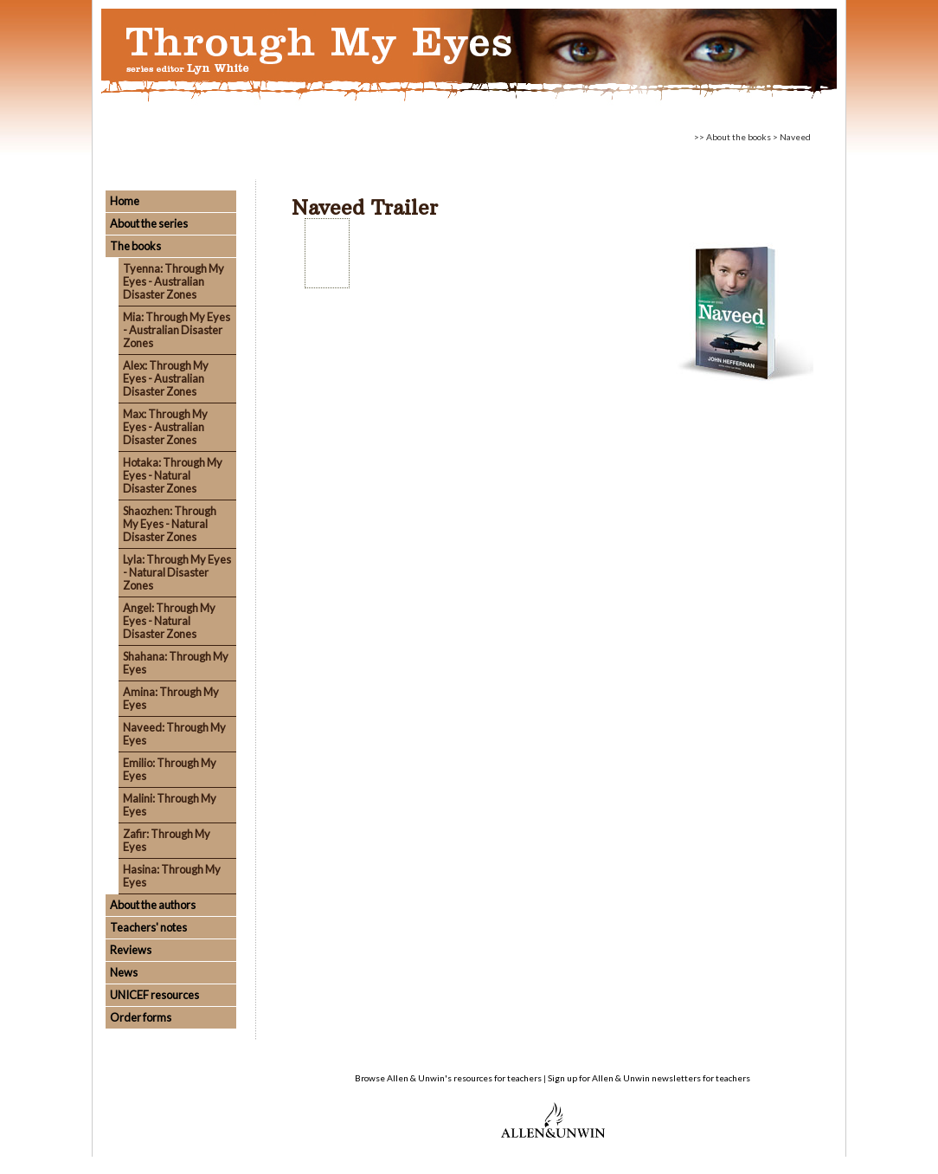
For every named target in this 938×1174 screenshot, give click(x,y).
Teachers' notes (148, 927)
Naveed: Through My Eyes (174, 733)
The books (135, 246)
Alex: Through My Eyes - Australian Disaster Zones (166, 378)
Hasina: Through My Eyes (172, 875)
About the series (149, 223)
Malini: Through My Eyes (169, 804)
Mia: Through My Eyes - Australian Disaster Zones (176, 330)
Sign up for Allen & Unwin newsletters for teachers (649, 1078)
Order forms (140, 1017)
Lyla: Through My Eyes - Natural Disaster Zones (177, 572)
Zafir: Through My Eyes (166, 840)
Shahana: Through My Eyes (175, 662)
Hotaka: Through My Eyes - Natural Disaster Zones (172, 475)
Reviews (130, 950)
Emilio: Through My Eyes (169, 769)
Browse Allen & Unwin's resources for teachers (448, 1078)
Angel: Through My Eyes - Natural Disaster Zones (169, 621)
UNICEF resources (154, 995)
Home (124, 201)
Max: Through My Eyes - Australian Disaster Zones (165, 427)
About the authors (153, 905)
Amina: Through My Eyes (171, 698)
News (124, 972)
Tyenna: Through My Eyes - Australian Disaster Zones (173, 281)
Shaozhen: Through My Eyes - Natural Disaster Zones (169, 524)
